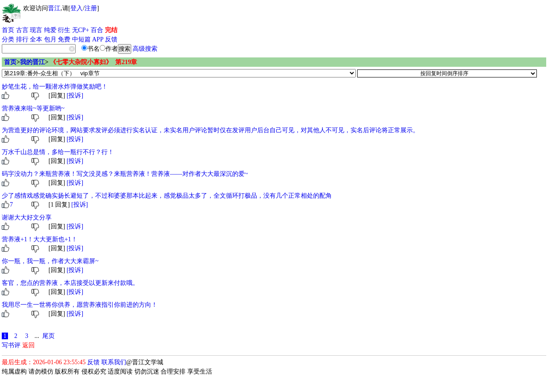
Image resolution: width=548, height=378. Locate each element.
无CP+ (80, 30)
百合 (97, 30)
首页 (8, 30)
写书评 (11, 345)
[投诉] (75, 95)
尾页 (48, 336)
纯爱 (50, 30)
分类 (8, 39)
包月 (50, 39)
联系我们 (113, 362)
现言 (36, 30)
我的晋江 (32, 62)
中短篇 (81, 39)
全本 (36, 39)
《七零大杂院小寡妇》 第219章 (93, 62)
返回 (28, 345)
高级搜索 (145, 48)
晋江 (54, 8)
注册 (91, 8)
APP (98, 39)
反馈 (111, 39)
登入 (76, 8)
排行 (22, 39)
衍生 (64, 30)
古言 (22, 30)
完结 (111, 30)
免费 (64, 39)
